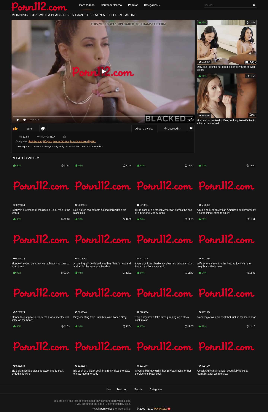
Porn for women (78, 141)
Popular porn (35, 141)
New (108, 389)
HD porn (47, 141)
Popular (133, 5)
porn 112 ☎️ (162, 408)
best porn (122, 389)
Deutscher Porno (111, 5)
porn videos (107, 408)
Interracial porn (61, 141)
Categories (150, 5)
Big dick (91, 141)
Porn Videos (86, 5)
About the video (144, 128)
